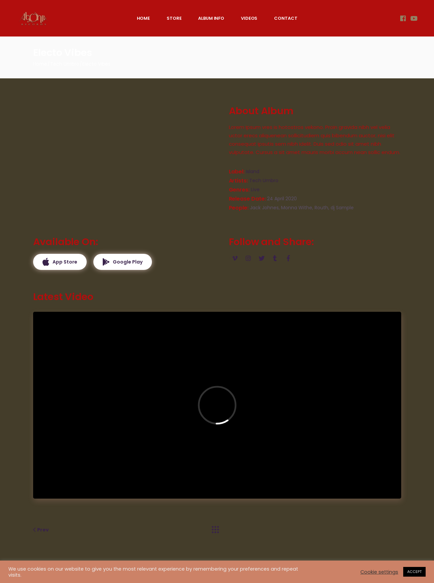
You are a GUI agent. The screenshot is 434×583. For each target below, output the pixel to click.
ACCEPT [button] (414, 571)
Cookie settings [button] (379, 572)
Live (255, 189)
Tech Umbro (263, 180)
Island (252, 171)
